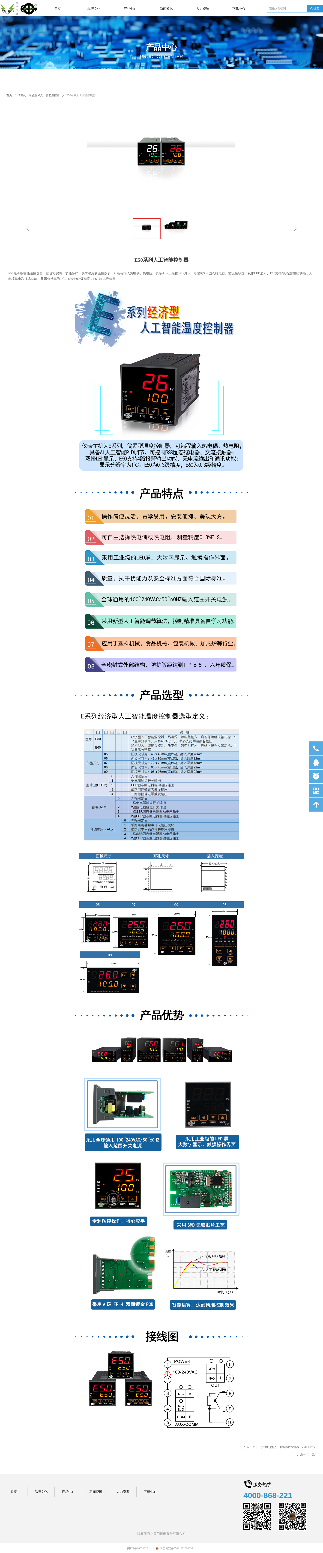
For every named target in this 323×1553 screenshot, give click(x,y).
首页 (9, 95)
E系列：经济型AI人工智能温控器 (39, 95)
